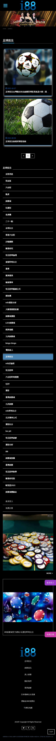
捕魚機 (8, 296)
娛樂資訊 (28, 668)
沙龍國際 (9, 242)
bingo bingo (10, 343)
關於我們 (28, 681)
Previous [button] (48, 515)
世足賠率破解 (11, 438)
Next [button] (51, 515)
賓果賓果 (9, 275)
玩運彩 (8, 208)
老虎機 (8, 215)
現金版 (8, 181)
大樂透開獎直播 (12, 309)
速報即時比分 (11, 262)
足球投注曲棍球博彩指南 (15, 141)
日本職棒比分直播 (28, 694)
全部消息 (9, 174)
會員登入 (9, 501)
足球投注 (9, 357)
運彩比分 (9, 424)
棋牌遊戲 (9, 330)
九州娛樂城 (10, 336)
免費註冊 (9, 508)
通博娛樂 (9, 465)
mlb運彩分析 (10, 303)
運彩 (7, 390)
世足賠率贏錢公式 (12, 289)
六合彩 (8, 187)
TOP (51, 732)
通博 (7, 269)
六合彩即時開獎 (12, 377)
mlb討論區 (9, 363)
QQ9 (7, 384)
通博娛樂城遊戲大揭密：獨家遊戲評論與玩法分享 (24, 573)
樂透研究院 (10, 478)
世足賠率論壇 (11, 255)
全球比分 (9, 228)
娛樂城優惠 (10, 316)
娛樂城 (8, 201)
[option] (28, 18)
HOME (4, 28)
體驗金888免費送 (28, 701)
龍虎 (7, 194)
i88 (6, 451)
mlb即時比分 (10, 411)
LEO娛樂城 (10, 323)
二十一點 (9, 221)
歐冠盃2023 (10, 485)
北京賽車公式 (11, 418)
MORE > (49, 573)
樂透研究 (9, 248)
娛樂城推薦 (10, 458)
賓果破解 (28, 688)
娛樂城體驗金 (11, 492)
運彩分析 (9, 445)
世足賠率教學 (11, 472)
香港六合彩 (10, 235)
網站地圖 (28, 708)
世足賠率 (9, 370)
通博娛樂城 (10, 397)
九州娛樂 (9, 404)
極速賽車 (9, 282)
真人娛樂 (28, 674)
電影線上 (9, 350)
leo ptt (8, 431)
